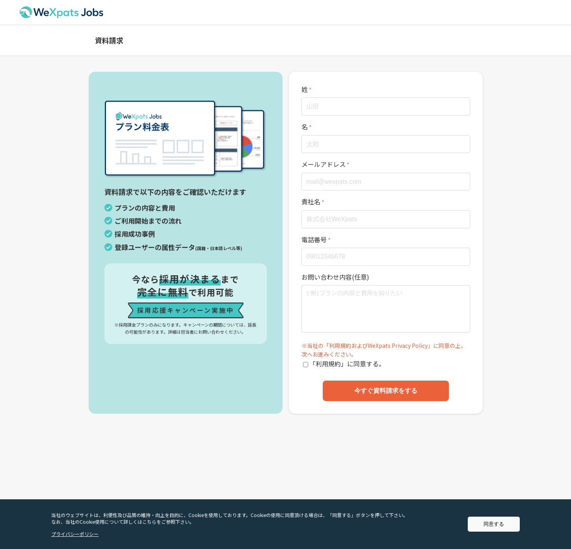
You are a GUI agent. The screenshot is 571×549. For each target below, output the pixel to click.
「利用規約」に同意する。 (347, 363)
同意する (494, 524)
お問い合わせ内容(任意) (335, 277)
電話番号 (314, 239)
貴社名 (310, 201)
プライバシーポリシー (75, 533)
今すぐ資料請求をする (385, 390)
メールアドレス (323, 164)
